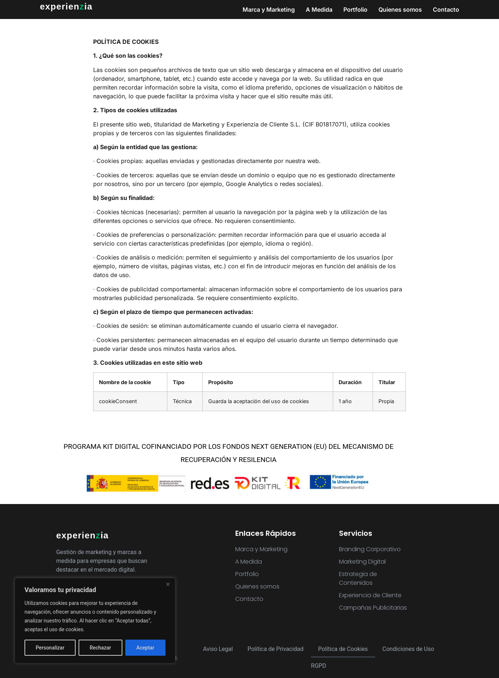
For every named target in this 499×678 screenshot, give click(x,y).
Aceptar (145, 648)
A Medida (319, 9)
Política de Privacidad (275, 648)
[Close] (167, 584)
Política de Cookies (343, 648)
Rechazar (100, 648)
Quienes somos (400, 9)
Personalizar (50, 648)
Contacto (446, 9)
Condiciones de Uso (408, 648)
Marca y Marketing (269, 9)
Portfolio (355, 9)
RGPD (318, 665)
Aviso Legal (218, 648)
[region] (95, 620)
